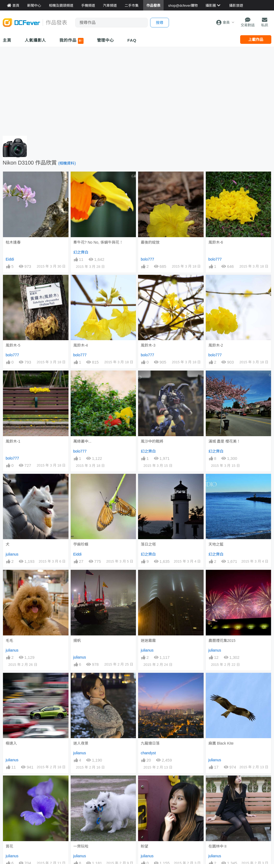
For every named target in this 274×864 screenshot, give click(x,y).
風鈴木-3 (148, 345)
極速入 (11, 743)
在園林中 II (217, 778)
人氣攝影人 (35, 40)
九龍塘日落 (150, 682)
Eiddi (10, 259)
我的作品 (71, 41)
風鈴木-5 (13, 345)
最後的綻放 (150, 242)
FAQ (131, 40)
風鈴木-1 (13, 441)
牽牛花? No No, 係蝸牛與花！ (98, 242)
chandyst (148, 746)
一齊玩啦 (80, 778)
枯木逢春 (13, 242)
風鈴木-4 (80, 345)
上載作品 (255, 39)
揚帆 (77, 640)
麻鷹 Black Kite (221, 682)
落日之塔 (148, 544)
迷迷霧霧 (148, 640)
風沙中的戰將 (152, 441)
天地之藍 (215, 544)
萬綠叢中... (82, 441)
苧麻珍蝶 (80, 544)
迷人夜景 (80, 682)
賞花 (9, 778)
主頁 (7, 40)
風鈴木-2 (215, 345)
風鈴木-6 (215, 242)
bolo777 (147, 259)
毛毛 (9, 640)
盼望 (144, 778)
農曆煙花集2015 (222, 640)
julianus (12, 554)
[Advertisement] (137, 90)
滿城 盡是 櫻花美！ (224, 441)
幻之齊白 (80, 252)
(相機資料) (67, 163)
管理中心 (105, 40)
